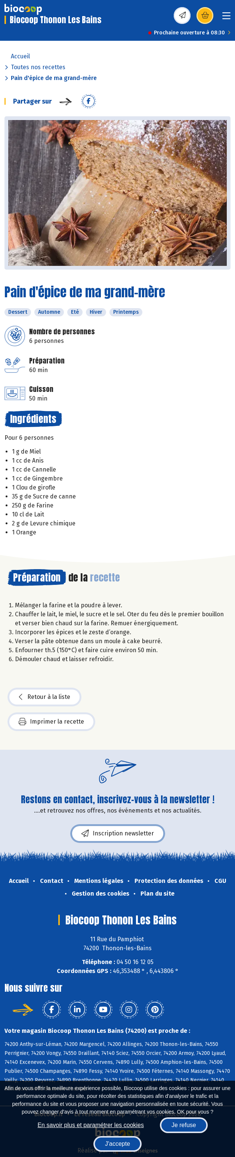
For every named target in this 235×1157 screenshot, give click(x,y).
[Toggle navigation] (226, 18)
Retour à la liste (44, 697)
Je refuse (183, 1125)
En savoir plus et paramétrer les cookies (90, 1125)
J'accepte (117, 1144)
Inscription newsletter (117, 833)
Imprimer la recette (51, 721)
